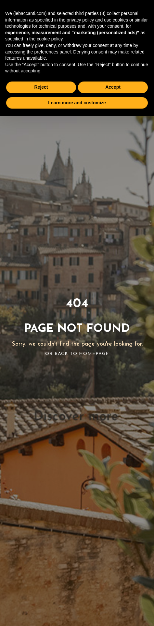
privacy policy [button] (80, 19)
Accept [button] (113, 87)
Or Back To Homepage (77, 353)
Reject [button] (41, 87)
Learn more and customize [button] (77, 102)
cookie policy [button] (49, 38)
